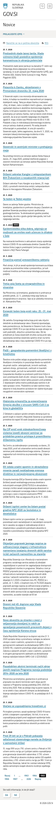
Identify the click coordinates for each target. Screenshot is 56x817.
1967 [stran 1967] (15, 779)
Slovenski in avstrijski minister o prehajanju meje (28, 148)
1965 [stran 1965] (42, 775)
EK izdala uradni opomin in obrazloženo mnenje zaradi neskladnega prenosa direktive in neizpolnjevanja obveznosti (25, 470)
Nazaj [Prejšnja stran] (7, 775)
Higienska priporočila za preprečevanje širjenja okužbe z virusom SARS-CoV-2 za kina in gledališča (26, 404)
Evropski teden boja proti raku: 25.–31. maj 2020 (27, 312)
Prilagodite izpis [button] (14, 34)
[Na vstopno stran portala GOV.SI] (15, 10)
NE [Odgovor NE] (15, 795)
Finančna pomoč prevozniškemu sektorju (26, 259)
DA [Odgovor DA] (6, 795)
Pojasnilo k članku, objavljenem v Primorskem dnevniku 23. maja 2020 (23, 89)
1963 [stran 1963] (26, 775)
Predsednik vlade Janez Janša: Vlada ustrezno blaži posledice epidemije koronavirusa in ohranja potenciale (23, 57)
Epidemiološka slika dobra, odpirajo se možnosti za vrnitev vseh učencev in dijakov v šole (27, 232)
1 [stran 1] (14, 775)
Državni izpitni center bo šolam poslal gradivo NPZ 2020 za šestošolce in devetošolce (24, 510)
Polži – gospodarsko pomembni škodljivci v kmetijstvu (27, 352)
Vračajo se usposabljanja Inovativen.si (24, 706)
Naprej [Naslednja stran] (38, 779)
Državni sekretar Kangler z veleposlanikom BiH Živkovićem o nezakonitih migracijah (27, 176)
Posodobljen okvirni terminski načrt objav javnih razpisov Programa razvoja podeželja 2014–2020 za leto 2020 (27, 670)
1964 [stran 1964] (34, 775)
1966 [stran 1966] (7, 779)
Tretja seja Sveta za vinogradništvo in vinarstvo (24, 285)
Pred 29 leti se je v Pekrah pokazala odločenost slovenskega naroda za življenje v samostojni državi (27, 739)
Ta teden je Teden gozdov (17, 199)
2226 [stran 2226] (29, 779)
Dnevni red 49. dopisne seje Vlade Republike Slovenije (22, 605)
